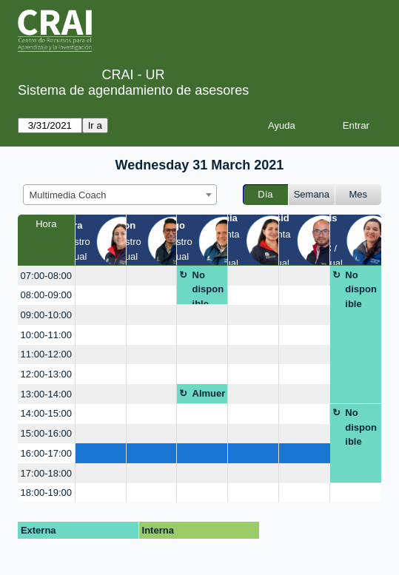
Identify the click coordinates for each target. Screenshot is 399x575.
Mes (358, 194)
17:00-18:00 (46, 473)
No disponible (208, 287)
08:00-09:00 (46, 294)
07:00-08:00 (46, 275)
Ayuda (281, 125)
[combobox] (120, 194)
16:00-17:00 (46, 453)
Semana (311, 194)
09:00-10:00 (46, 314)
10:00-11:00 (46, 334)
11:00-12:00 (46, 354)
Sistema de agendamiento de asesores (133, 90)
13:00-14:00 (46, 394)
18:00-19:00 (46, 492)
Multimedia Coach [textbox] (68, 195)
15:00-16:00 (46, 433)
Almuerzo (209, 396)
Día (265, 194)
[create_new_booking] (101, 276)
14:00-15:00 (46, 413)
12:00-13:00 (46, 374)
